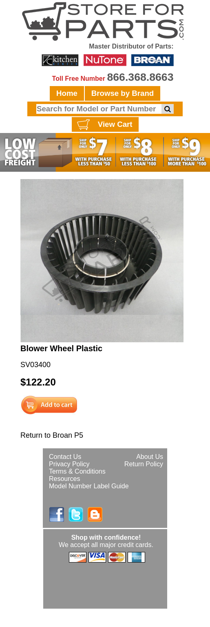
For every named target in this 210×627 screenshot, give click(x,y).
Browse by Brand (122, 93)
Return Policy (143, 464)
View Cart (104, 124)
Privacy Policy (69, 464)
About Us (149, 456)
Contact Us (65, 456)
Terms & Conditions (77, 471)
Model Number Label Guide (89, 486)
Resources (64, 478)
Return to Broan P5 (51, 435)
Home (66, 93)
